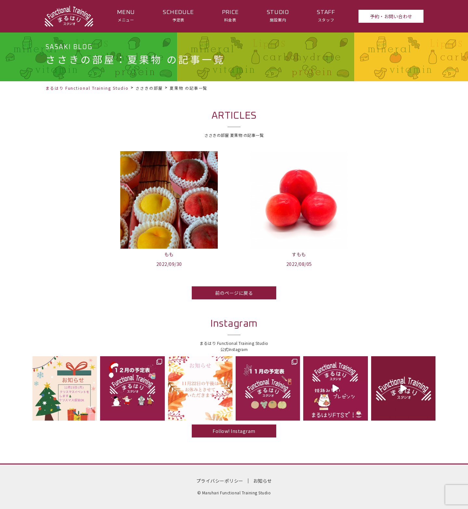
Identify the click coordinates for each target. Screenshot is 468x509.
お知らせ (262, 480)
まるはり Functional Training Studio (87, 88)
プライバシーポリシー (219, 480)
